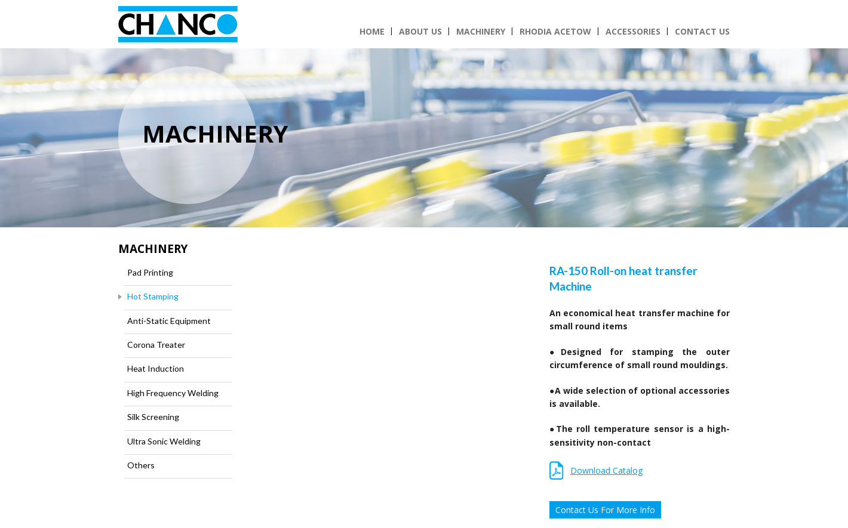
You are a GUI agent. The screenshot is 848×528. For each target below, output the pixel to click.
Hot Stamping (153, 296)
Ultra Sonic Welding (164, 441)
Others (141, 465)
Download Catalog (606, 470)
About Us (420, 31)
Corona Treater (156, 344)
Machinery (480, 31)
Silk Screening (153, 417)
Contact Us (702, 31)
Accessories (633, 31)
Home (372, 31)
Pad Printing (150, 272)
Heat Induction (155, 368)
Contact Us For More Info (605, 509)
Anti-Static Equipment (169, 321)
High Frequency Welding (173, 393)
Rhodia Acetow (555, 31)
